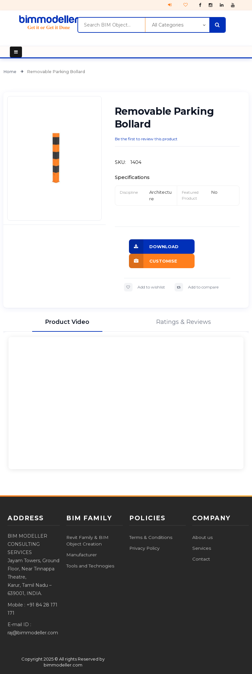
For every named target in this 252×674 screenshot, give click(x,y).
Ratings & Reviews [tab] (183, 322)
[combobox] (111, 25)
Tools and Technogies (90, 565)
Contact (201, 559)
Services (201, 548)
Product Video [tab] (67, 322)
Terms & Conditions (150, 537)
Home (10, 71)
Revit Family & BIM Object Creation (87, 540)
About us (202, 537)
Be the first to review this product (146, 138)
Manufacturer (81, 554)
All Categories (167, 25)
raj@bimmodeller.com (33, 633)
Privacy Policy (144, 548)
